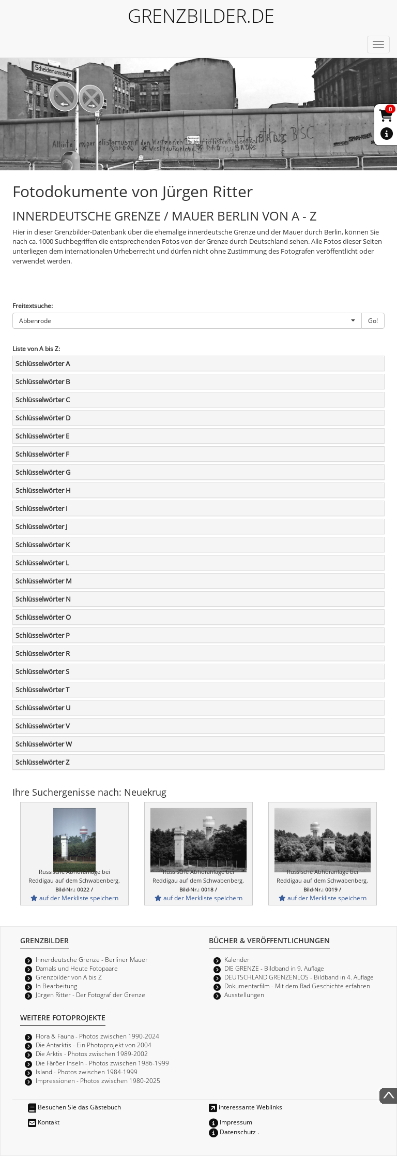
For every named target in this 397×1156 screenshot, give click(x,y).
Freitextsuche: (32, 305)
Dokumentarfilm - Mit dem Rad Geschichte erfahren (297, 986)
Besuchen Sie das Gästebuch (74, 1107)
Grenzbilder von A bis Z (69, 977)
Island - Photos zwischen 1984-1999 (87, 1071)
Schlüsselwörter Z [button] (42, 762)
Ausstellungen (244, 994)
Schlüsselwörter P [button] (43, 635)
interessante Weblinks (245, 1107)
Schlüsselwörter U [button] (43, 707)
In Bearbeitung (56, 986)
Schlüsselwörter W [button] (44, 744)
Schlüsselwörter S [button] (42, 671)
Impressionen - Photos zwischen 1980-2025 (98, 1080)
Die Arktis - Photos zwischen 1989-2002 (92, 1053)
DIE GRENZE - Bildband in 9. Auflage (274, 968)
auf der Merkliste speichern (74, 898)
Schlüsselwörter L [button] (42, 562)
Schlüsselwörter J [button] (41, 526)
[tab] (198, 363)
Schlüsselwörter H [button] (43, 490)
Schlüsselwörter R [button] (43, 653)
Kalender (237, 959)
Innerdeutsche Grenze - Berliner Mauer (92, 959)
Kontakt (43, 1122)
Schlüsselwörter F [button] (42, 454)
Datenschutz (232, 1132)
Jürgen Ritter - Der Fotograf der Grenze (90, 994)
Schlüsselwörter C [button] (43, 399)
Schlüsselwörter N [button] (43, 599)
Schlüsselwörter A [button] (43, 363)
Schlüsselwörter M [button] (44, 581)
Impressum (230, 1122)
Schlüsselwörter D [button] (43, 417)
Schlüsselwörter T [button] (42, 689)
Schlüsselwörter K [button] (43, 544)
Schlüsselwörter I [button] (42, 508)
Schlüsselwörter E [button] (42, 436)
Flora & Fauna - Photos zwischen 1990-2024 (97, 1036)
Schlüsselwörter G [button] (43, 472)
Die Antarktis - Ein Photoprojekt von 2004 (93, 1045)
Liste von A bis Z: (36, 348)
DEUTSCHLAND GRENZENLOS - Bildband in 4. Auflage (299, 977)
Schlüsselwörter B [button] (43, 381)
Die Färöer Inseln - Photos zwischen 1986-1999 (102, 1063)
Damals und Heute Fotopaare (77, 968)
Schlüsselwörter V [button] (43, 725)
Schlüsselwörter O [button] (43, 617)
